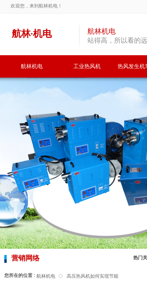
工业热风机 (87, 66)
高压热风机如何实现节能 (92, 276)
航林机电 (32, 66)
